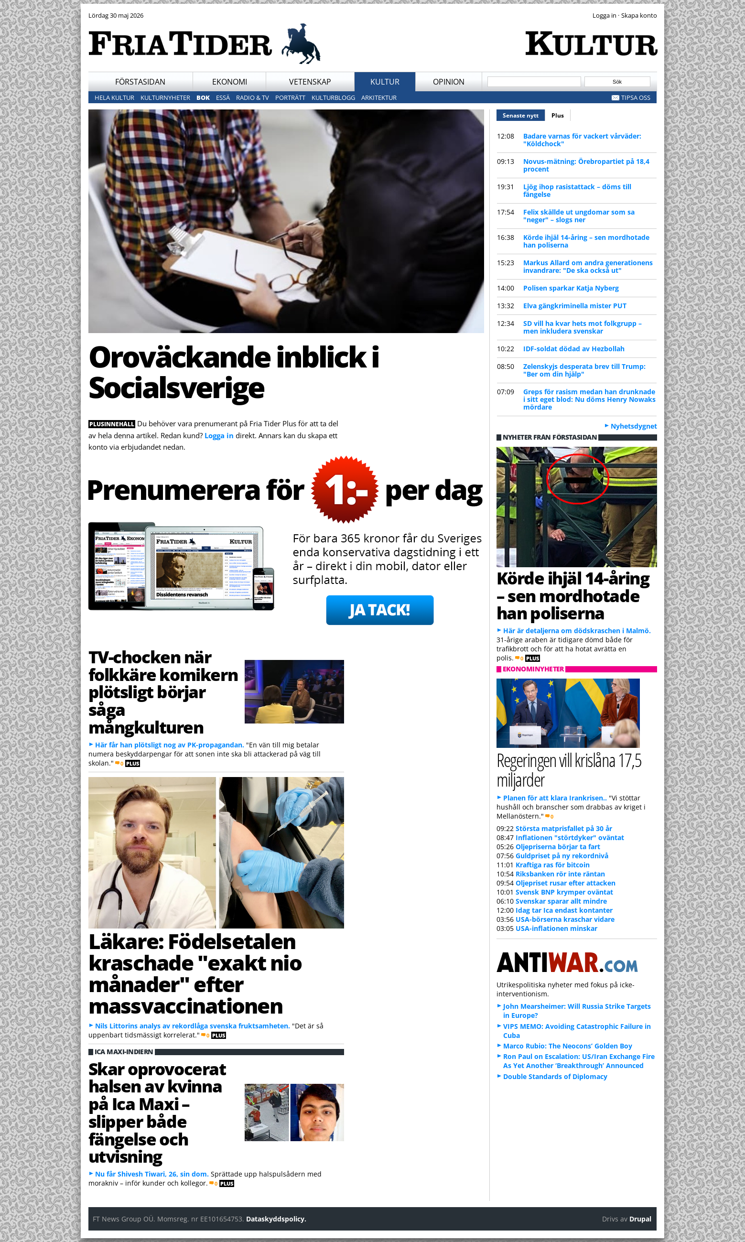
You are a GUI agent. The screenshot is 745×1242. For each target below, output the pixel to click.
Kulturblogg (333, 97)
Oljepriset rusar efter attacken (565, 882)
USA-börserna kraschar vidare (565, 919)
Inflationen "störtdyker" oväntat (570, 837)
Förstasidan (140, 81)
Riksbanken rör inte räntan (560, 873)
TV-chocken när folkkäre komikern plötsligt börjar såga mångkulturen (163, 691)
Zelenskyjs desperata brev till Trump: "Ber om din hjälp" (584, 370)
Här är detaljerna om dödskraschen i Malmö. (577, 630)
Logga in (219, 435)
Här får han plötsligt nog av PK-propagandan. (169, 744)
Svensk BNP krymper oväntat (564, 891)
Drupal (640, 1218)
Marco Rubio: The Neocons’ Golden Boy (567, 1045)
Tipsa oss (635, 97)
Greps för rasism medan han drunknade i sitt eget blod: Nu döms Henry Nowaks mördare (589, 399)
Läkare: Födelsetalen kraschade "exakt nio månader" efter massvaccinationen (195, 973)
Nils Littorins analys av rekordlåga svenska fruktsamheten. (192, 1025)
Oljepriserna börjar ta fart (558, 846)
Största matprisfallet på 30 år (564, 828)
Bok (203, 97)
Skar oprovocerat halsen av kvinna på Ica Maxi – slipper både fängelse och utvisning (157, 1112)
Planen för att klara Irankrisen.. (555, 797)
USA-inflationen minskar (556, 928)
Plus (557, 115)
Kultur (384, 81)
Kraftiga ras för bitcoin (553, 864)
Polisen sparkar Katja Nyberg (571, 287)
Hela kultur (114, 97)
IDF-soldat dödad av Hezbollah (574, 348)
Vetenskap (310, 81)
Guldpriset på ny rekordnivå (562, 855)
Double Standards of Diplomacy (555, 1076)
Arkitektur (379, 97)
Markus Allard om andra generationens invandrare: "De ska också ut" (588, 266)
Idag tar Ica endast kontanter (564, 910)
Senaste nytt (524, 114)
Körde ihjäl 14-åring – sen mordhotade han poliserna (586, 241)
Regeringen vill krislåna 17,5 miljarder (569, 769)
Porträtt (290, 97)
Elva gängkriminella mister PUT (574, 305)
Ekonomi (229, 81)
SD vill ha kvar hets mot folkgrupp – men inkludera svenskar (582, 327)
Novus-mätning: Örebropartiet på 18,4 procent (586, 165)
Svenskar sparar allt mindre (561, 901)
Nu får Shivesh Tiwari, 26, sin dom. (152, 1173)
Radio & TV (252, 97)
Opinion (448, 81)
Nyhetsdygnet (634, 426)
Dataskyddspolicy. (276, 1218)
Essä (223, 97)
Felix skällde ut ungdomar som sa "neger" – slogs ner (579, 215)
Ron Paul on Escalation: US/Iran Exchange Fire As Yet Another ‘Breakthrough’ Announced (579, 1061)
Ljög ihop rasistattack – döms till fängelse (577, 190)
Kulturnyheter (165, 97)
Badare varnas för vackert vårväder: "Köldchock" (582, 139)
